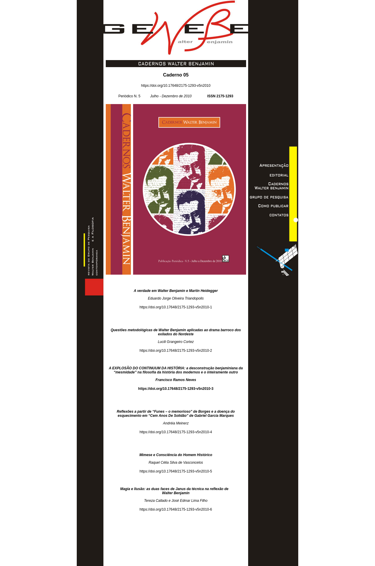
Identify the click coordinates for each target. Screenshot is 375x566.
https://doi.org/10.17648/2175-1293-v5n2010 (176, 86)
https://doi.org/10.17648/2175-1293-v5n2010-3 (176, 389)
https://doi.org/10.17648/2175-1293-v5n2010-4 (175, 432)
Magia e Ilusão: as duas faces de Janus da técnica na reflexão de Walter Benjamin (175, 491)
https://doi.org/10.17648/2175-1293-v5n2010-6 (175, 509)
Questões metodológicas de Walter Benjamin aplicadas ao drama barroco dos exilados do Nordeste (176, 332)
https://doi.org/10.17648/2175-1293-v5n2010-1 (175, 307)
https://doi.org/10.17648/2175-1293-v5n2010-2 (175, 351)
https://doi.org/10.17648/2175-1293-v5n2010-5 (175, 471)
